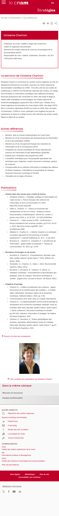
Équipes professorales (12, 398)
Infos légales (15, 474)
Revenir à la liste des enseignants (17, 336)
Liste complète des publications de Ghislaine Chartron (31, 379)
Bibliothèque (30, 474)
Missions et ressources (12, 393)
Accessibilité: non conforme (30, 477)
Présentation (15, 18)
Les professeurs (30, 18)
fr (52, 3)
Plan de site (44, 474)
